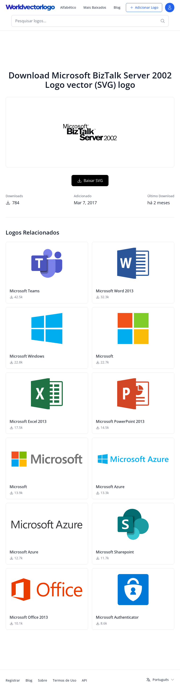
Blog (117, 7)
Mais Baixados (94, 7)
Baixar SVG (90, 180)
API (84, 680)
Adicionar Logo (144, 7)
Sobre (42, 680)
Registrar (13, 680)
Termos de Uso (64, 680)
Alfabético (68, 7)
